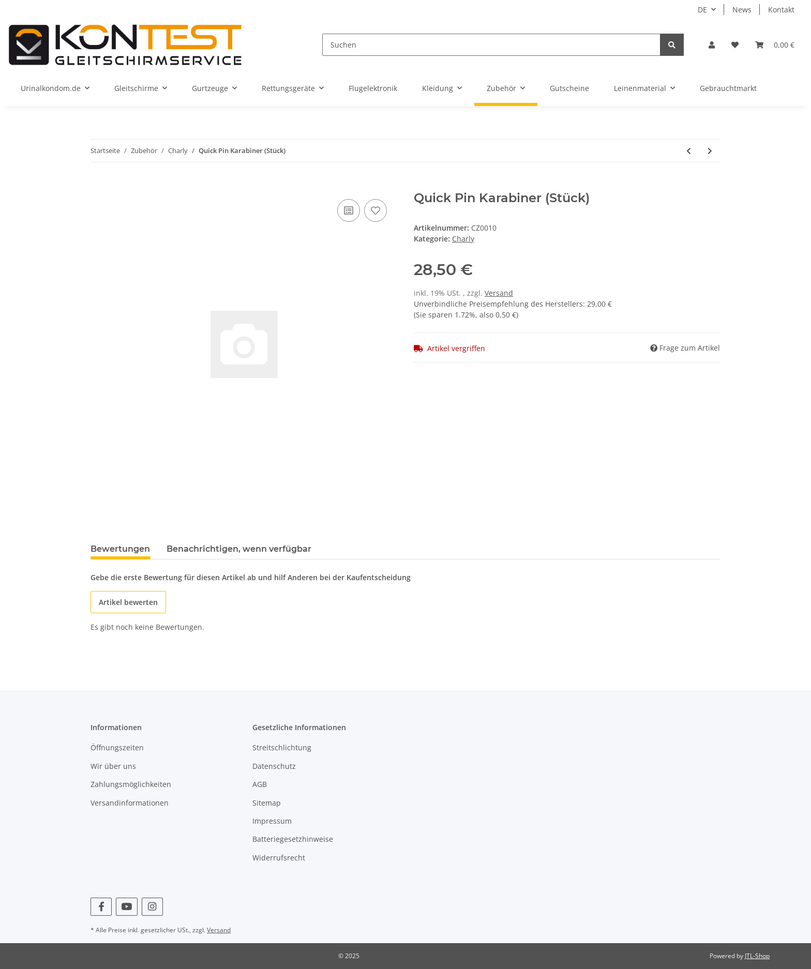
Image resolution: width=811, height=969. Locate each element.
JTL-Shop (757, 955)
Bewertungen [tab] (120, 549)
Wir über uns (113, 766)
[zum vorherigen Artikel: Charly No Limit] (688, 151)
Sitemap (266, 803)
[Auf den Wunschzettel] (375, 210)
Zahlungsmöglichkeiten (131, 784)
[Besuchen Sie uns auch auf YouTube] (126, 907)
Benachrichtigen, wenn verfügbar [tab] (239, 549)
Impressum (272, 821)
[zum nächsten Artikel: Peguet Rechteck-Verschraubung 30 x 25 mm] (709, 151)
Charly (463, 239)
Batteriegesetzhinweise (292, 839)
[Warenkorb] (775, 45)
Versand (499, 293)
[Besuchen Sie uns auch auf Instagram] (152, 907)
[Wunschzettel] (735, 45)
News (742, 9)
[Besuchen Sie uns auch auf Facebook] (101, 907)
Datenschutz (274, 766)
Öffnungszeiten (117, 747)
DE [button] (702, 9)
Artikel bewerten (128, 602)
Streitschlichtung (281, 747)
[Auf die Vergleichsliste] (348, 210)
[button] (711, 45)
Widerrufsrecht (278, 857)
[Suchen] (491, 45)
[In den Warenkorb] (99, 185)
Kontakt (781, 9)
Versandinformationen (130, 803)
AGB (259, 784)
